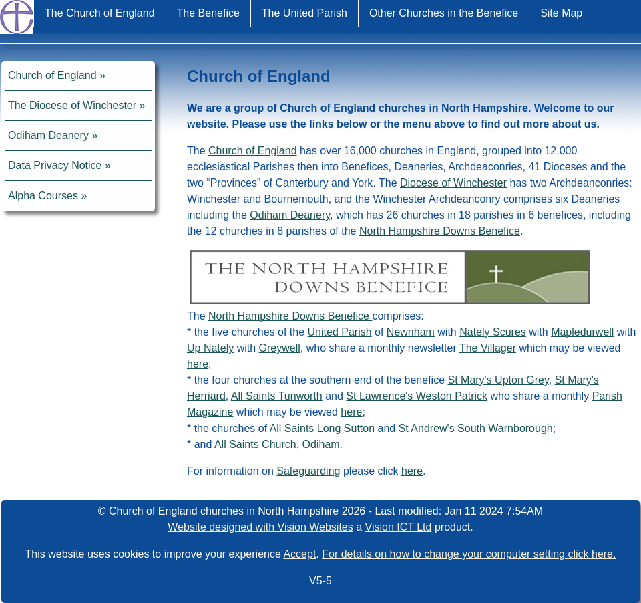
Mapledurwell (582, 332)
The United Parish (304, 13)
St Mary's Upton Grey (497, 380)
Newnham (411, 332)
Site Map (561, 13)
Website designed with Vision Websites (260, 527)
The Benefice (208, 13)
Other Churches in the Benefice (443, 13)
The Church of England (100, 13)
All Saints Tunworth (277, 396)
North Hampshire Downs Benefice (439, 231)
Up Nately (210, 348)
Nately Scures (492, 332)
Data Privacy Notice (55, 165)
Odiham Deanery (48, 135)
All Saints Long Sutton (322, 428)
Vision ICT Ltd (398, 527)
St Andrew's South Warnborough (476, 428)
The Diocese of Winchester (72, 105)
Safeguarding (308, 471)
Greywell (279, 348)
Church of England (52, 75)
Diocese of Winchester (453, 183)
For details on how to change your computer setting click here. (469, 554)
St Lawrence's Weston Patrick (416, 396)
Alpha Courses (43, 195)
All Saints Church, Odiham (277, 444)
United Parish (340, 332)
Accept (299, 554)
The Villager (487, 348)
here (197, 364)
